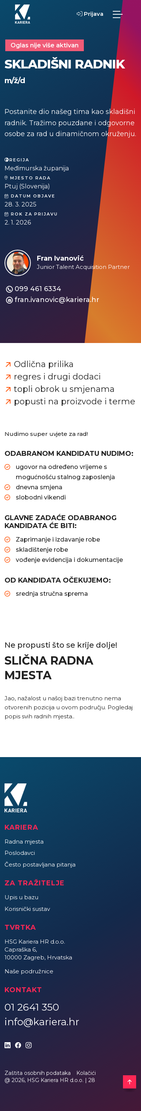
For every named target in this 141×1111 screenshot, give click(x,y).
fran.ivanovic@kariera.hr (57, 300)
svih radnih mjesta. (47, 716)
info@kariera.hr (42, 1022)
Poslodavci (20, 852)
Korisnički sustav (27, 908)
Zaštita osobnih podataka (38, 1073)
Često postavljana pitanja (40, 864)
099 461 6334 (38, 289)
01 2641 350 (32, 1007)
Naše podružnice (29, 971)
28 (91, 1080)
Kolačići (86, 1073)
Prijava (90, 13)
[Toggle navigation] (117, 14)
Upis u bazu (21, 897)
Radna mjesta (24, 841)
